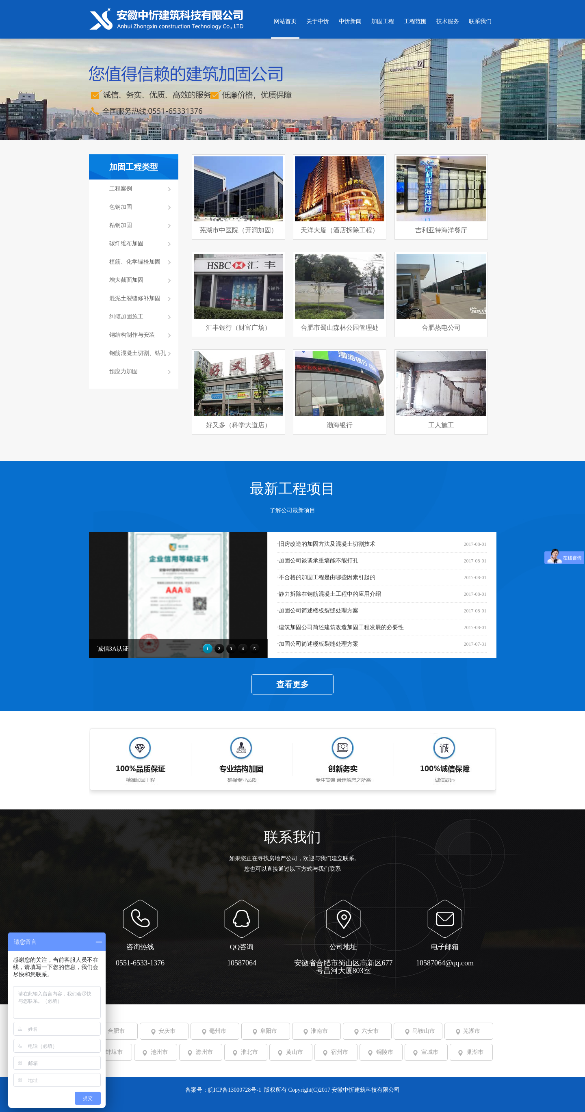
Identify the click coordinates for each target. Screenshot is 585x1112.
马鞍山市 (423, 1031)
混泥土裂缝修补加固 (134, 298)
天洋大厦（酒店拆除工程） (340, 230)
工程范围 (415, 21)
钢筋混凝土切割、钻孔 (137, 353)
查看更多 (292, 684)
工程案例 (120, 189)
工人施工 (441, 425)
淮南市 (319, 1031)
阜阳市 (268, 1031)
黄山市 (294, 1052)
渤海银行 (340, 425)
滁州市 (204, 1052)
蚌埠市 (114, 1052)
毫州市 (217, 1031)
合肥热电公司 (441, 327)
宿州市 (339, 1052)
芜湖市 (471, 1031)
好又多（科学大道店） (238, 425)
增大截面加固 (126, 280)
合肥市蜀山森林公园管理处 (340, 327)
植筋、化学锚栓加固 (134, 262)
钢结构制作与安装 (132, 335)
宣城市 (429, 1052)
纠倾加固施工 (126, 317)
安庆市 (167, 1031)
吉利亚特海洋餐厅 (441, 230)
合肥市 (116, 1031)
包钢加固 (120, 207)
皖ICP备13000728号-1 (235, 1090)
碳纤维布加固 (126, 243)
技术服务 (447, 21)
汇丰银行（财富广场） (238, 327)
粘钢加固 (120, 225)
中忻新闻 (350, 21)
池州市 (159, 1052)
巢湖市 (474, 1052)
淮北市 (249, 1052)
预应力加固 (123, 371)
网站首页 (285, 21)
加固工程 (382, 21)
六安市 (370, 1031)
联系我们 (480, 21)
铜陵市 (384, 1052)
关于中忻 (317, 21)
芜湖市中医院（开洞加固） (238, 230)
